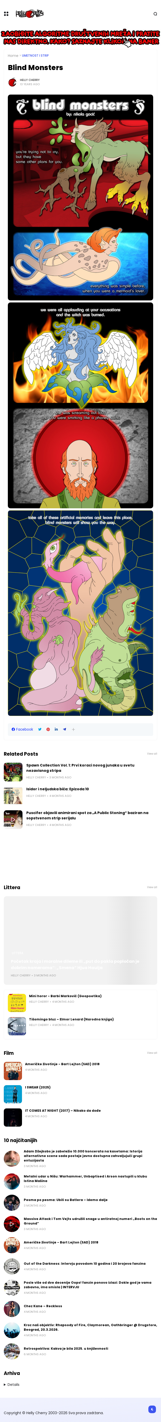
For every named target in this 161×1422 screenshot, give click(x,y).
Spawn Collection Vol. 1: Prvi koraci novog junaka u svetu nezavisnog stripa (80, 768)
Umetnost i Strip (35, 56)
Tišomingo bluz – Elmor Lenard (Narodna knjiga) (71, 1019)
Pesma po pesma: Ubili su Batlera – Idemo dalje (66, 1200)
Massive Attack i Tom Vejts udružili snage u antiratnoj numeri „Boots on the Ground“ (90, 1221)
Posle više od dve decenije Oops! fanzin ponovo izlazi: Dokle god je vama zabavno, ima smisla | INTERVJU (87, 1284)
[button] (73, 729)
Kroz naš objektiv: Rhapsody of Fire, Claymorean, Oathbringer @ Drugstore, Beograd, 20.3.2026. (90, 1327)
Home (13, 55)
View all (152, 754)
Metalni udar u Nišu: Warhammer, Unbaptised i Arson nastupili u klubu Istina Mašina (85, 1178)
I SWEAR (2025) (38, 1087)
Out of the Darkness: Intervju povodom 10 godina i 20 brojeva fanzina (85, 1263)
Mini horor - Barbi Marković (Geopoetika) (65, 996)
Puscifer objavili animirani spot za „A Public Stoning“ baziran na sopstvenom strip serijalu (87, 815)
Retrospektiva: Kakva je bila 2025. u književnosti (66, 1348)
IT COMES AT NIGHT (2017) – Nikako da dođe (63, 1110)
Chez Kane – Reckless (43, 1306)
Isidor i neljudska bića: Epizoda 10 (57, 789)
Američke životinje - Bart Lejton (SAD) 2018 (62, 1064)
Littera (17, 953)
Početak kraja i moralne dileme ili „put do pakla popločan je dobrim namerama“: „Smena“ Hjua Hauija (75, 964)
